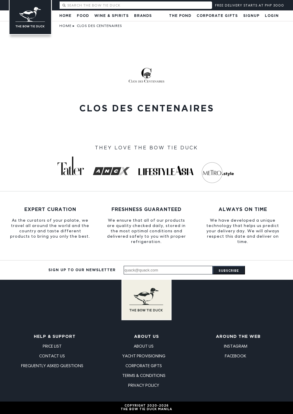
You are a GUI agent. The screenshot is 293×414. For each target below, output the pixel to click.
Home (65, 15)
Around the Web (238, 336)
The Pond (180, 15)
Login (272, 15)
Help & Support (55, 336)
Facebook (235, 356)
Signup (251, 15)
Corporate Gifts (217, 15)
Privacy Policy (143, 385)
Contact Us (52, 356)
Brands (143, 15)
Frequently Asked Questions (52, 365)
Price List (52, 346)
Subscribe (229, 271)
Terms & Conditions (143, 375)
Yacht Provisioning (143, 356)
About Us (146, 336)
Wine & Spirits (111, 15)
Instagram (235, 346)
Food (83, 15)
